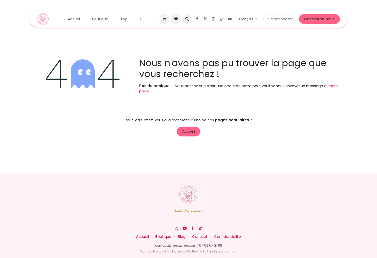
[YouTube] (229, 19)
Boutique (163, 236)
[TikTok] (221, 19)
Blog (182, 236)
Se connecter (280, 18)
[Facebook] (197, 19)
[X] (205, 19)
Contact (199, 236)
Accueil (188, 131)
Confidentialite (227, 236)
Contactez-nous (319, 18)
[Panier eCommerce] (164, 19)
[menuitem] (74, 19)
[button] (187, 19)
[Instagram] (213, 19)
